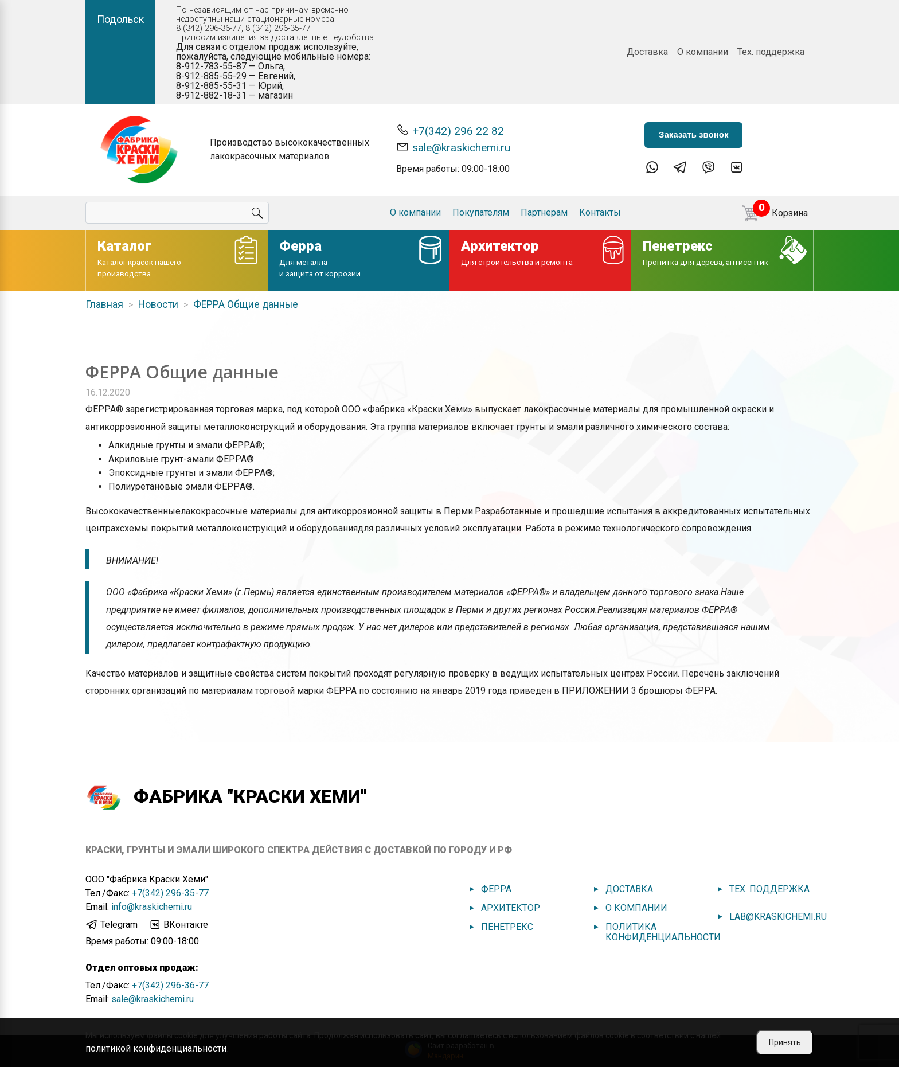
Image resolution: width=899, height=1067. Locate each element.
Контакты (600, 212)
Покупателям (480, 212)
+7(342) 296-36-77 (170, 985)
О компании (702, 51)
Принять (785, 1042)
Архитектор (510, 907)
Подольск (120, 19)
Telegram (111, 925)
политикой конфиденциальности (155, 1048)
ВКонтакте (178, 925)
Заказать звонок (693, 134)
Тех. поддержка (770, 51)
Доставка (647, 51)
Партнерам (544, 212)
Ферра (496, 889)
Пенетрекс (507, 926)
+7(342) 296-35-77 (170, 893)
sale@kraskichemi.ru (453, 147)
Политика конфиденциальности (663, 932)
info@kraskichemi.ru (151, 906)
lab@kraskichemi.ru (778, 916)
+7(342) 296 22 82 (450, 130)
